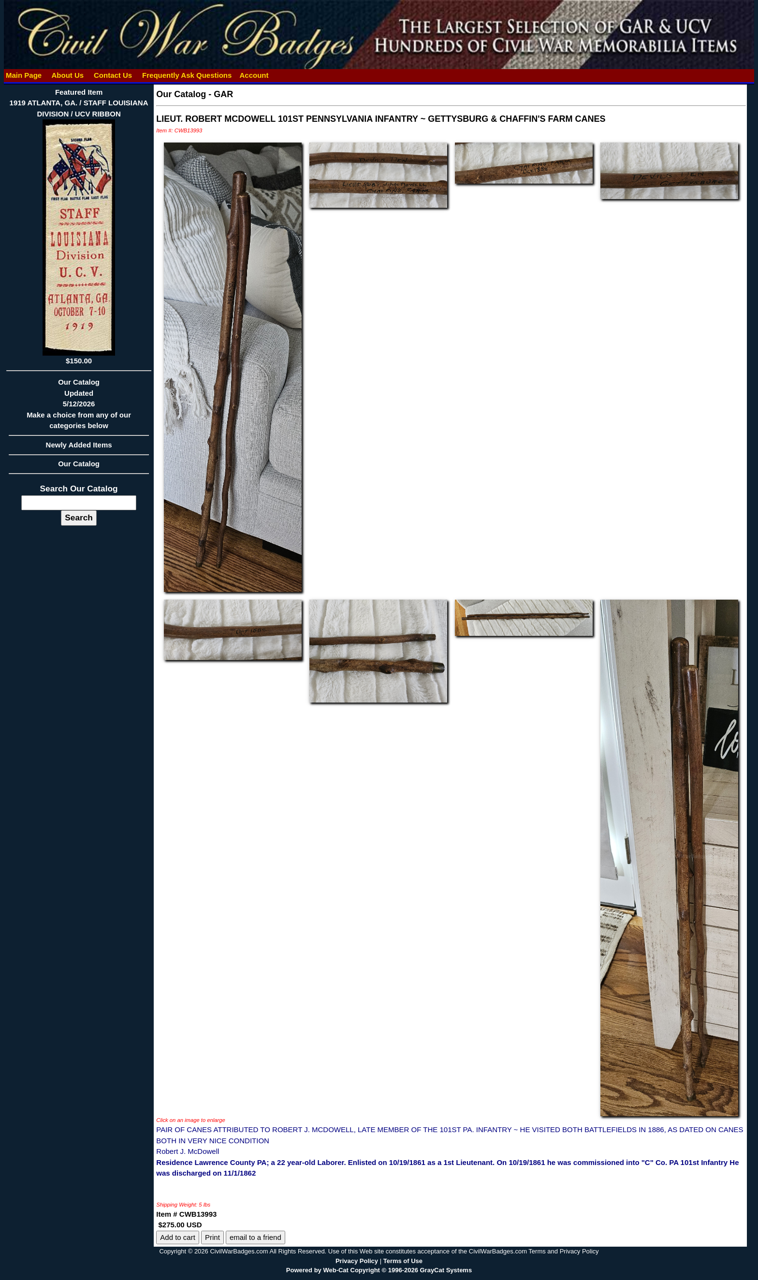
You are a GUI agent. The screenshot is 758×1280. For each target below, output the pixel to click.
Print (212, 1237)
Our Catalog (79, 464)
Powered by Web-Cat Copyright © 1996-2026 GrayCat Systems (379, 1270)
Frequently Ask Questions (187, 75)
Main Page (24, 75)
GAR (223, 94)
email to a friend (255, 1237)
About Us (68, 75)
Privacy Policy (356, 1261)
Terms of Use (403, 1261)
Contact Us (113, 75)
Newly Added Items (79, 448)
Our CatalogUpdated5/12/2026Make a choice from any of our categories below (79, 407)
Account (253, 75)
